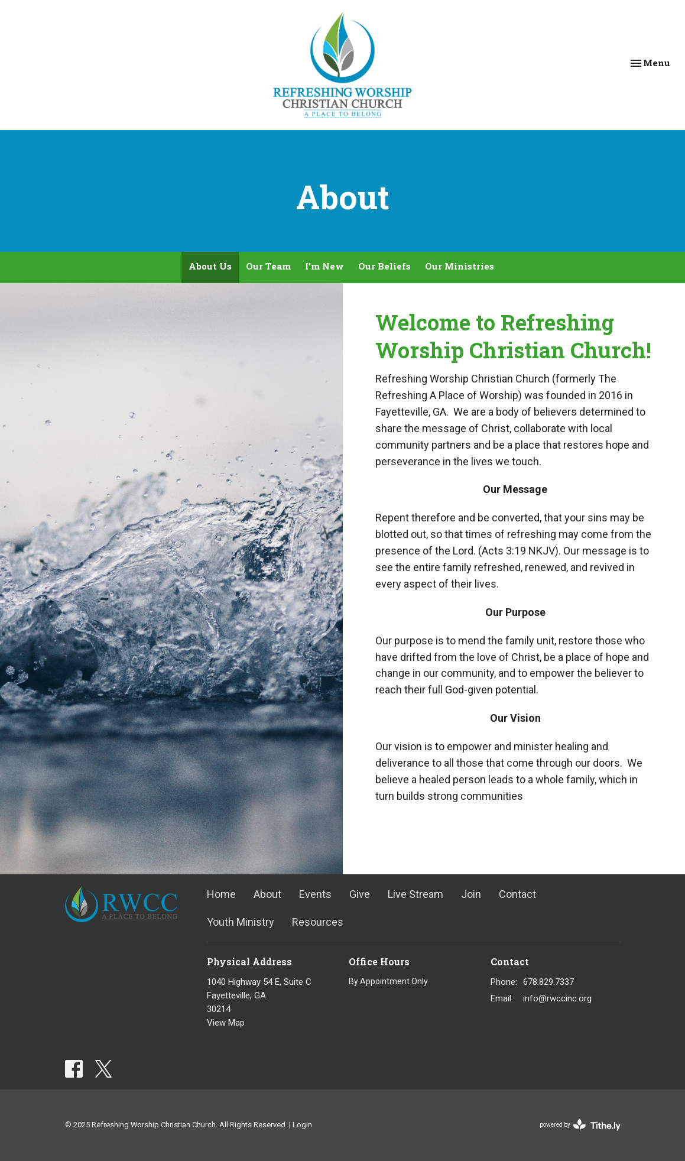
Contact (517, 894)
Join (471, 894)
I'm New (324, 266)
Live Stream (415, 894)
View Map (226, 1022)
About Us (210, 266)
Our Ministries (459, 266)
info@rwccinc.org (557, 998)
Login (302, 1124)
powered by (580, 1125)
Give (359, 894)
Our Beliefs (384, 266)
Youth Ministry (240, 922)
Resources (317, 922)
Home (221, 894)
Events (315, 894)
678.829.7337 (548, 982)
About (267, 894)
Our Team (268, 266)
